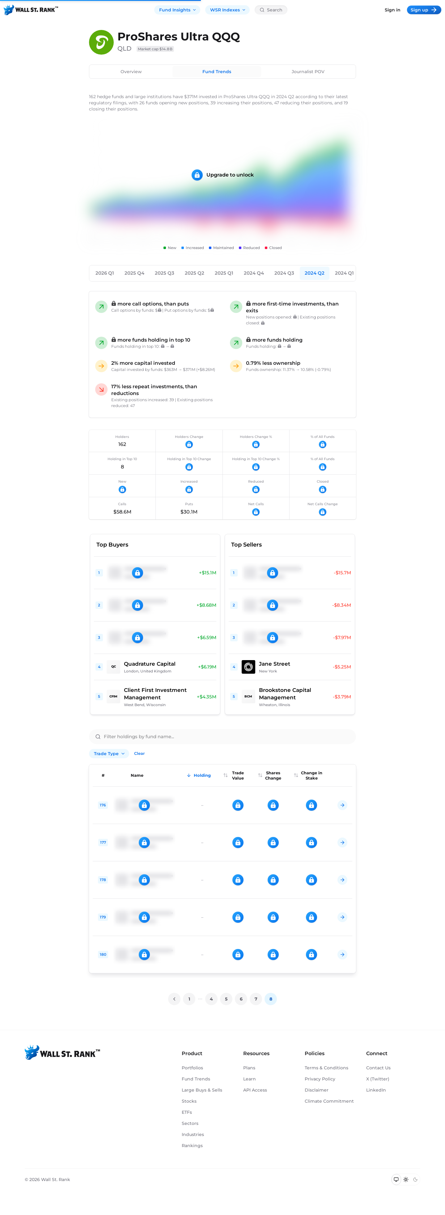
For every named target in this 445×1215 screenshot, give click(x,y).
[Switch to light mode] (406, 1179)
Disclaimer (316, 1090)
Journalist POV (308, 71)
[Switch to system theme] (396, 1179)
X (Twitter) (377, 1079)
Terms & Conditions (326, 1068)
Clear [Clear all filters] (139, 753)
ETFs (187, 1112)
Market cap (155, 49)
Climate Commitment (329, 1101)
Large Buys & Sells (202, 1090)
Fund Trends (216, 71)
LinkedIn (376, 1090)
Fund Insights (178, 10)
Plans (249, 1068)
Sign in (392, 10)
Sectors (190, 1123)
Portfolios (192, 1068)
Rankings (192, 1145)
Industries (193, 1134)
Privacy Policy (320, 1079)
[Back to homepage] (31, 10)
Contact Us (378, 1068)
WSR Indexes (228, 10)
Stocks (189, 1101)
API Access (255, 1090)
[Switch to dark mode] (415, 1179)
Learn (249, 1079)
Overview (131, 71)
